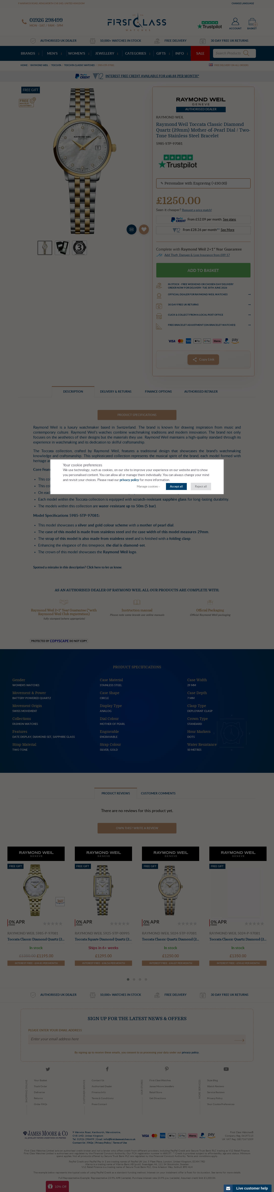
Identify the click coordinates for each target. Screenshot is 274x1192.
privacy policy (129, 480)
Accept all (176, 486)
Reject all (201, 486)
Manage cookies (147, 486)
